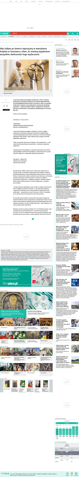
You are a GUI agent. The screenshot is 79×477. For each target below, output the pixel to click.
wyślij (4, 106)
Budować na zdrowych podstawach (62, 72)
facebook (75, 40)
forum (10, 1)
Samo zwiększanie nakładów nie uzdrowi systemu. (62, 352)
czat (21, 1)
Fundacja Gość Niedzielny (42, 474)
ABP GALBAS (5, 224)
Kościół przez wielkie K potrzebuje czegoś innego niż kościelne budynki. (63, 76)
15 (73, 432)
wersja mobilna (66, 1)
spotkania (33, 1)
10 (57, 432)
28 (64, 427)
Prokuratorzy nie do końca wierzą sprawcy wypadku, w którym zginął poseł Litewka (26, 253)
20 (67, 434)
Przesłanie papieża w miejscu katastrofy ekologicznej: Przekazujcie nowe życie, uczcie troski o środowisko (63, 323)
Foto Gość (30, 474)
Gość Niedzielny (48, 1)
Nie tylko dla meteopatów (60, 442)
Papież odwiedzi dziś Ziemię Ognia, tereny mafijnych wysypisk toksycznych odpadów (62, 304)
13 (67, 432)
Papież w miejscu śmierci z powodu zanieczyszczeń (63, 204)
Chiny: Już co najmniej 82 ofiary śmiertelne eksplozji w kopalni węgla (62, 336)
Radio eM (40, 1)
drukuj (7, 106)
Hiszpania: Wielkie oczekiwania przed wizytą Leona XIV (63, 266)
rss (69, 40)
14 (70, 432)
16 (77, 432)
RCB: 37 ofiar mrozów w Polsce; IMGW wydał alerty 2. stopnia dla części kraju (21, 255)
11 (60, 432)
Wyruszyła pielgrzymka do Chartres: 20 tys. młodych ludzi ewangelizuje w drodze (62, 228)
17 (57, 434)
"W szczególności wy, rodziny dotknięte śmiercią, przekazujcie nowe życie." (66, 329)
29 (67, 427)
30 (70, 427)
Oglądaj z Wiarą (3, 378)
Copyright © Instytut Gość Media (16, 475)
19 (64, 434)
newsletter (72, 40)
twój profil (72, 33)
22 (73, 434)
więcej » (11, 329)
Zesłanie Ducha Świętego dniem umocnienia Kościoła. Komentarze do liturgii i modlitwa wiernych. (38, 313)
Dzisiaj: (67, 421)
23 (77, 434)
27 (60, 427)
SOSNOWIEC (16, 224)
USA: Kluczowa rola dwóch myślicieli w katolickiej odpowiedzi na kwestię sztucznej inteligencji (63, 282)
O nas (11, 474)
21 (70, 434)
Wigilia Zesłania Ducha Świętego (10, 311)
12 (64, 432)
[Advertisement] (39, 16)
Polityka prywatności (52, 474)
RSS (72, 473)
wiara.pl (5, 33)
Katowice (67, 446)
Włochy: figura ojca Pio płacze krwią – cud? (62, 215)
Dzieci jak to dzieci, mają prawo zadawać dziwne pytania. (62, 64)
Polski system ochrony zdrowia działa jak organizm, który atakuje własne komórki (62, 347)
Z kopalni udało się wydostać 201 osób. (63, 341)
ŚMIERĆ (21, 224)
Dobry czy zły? (60, 62)
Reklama (34, 474)
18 (60, 434)
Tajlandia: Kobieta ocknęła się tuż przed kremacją (27, 257)
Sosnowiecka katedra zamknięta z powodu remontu (17, 259)
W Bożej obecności (61, 50)
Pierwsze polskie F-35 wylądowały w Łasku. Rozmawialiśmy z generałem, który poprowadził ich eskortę (63, 359)
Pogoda (67, 444)
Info (14, 33)
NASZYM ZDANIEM (58, 44)
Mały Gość (57, 1)
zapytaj (26, 1)
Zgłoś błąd (76, 473)
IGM (14, 474)
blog (16, 1)
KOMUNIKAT (10, 224)
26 (57, 427)
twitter (78, 40)
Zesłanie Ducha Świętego (35, 311)
